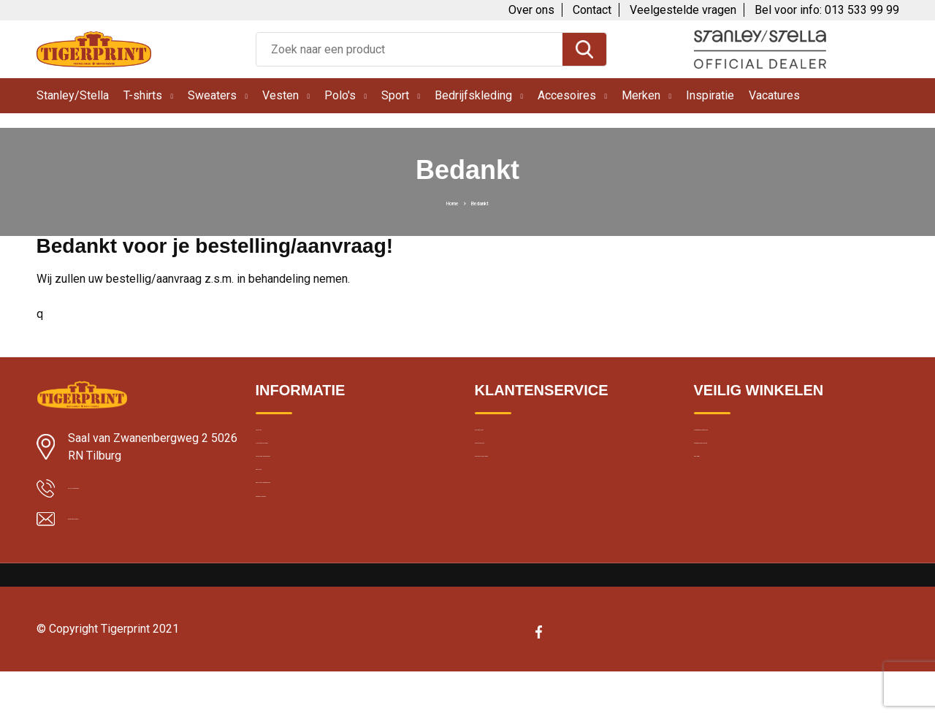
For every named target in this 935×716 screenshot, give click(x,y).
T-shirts (142, 95)
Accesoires (567, 95)
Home (441, 201)
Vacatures (774, 95)
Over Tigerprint (510, 439)
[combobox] (409, 49)
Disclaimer (719, 502)
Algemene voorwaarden (751, 439)
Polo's (340, 95)
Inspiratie (710, 95)
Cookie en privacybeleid (750, 470)
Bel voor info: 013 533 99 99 (827, 10)
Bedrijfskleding (473, 95)
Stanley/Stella (73, 95)
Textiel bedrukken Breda (312, 502)
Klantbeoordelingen (302, 470)
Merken (641, 95)
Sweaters (212, 95)
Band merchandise (300, 596)
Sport (395, 95)
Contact (592, 10)
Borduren (277, 533)
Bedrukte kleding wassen (315, 564)
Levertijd (276, 439)
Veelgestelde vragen (683, 10)
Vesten (280, 95)
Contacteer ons (512, 470)
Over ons (531, 10)
